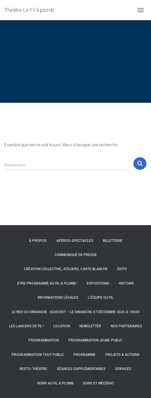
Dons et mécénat (98, 383)
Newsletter (90, 326)
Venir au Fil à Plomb (55, 383)
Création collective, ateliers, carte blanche (66, 269)
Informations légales (58, 298)
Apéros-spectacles (74, 241)
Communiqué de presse (75, 255)
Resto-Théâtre (33, 369)
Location (61, 326)
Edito (122, 269)
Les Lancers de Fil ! (26, 326)
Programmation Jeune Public (95, 340)
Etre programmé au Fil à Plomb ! (47, 283)
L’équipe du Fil (100, 298)
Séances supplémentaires (81, 369)
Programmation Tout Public (38, 355)
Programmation (44, 340)
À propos (38, 241)
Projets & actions (122, 355)
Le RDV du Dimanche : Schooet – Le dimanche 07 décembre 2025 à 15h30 (75, 312)
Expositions (98, 283)
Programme (84, 355)
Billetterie (112, 241)
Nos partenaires (126, 326)
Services (123, 369)
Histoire (126, 283)
